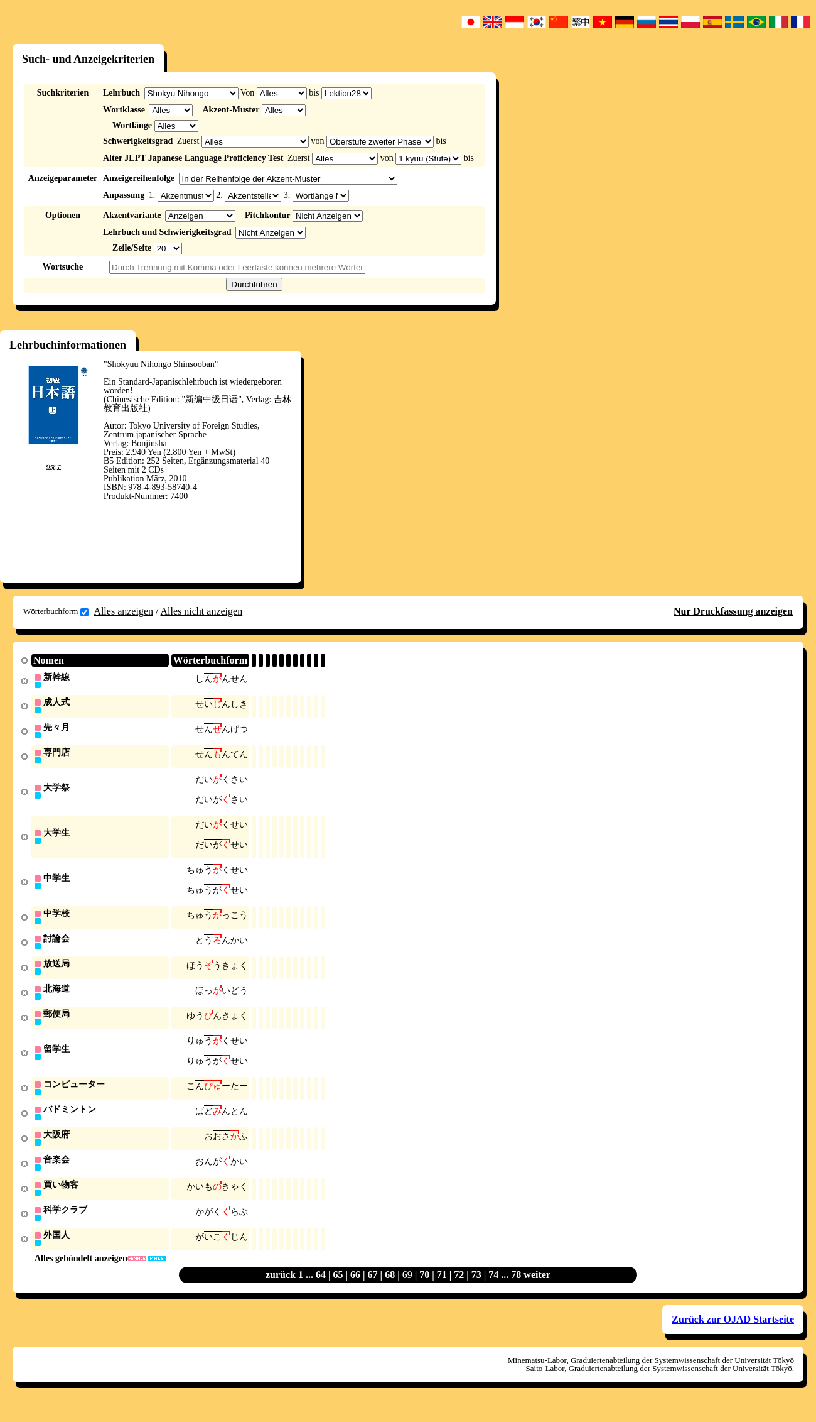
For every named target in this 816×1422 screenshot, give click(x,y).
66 (355, 1289)
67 (373, 1289)
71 (442, 1289)
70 (424, 1289)
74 (493, 1289)
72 (459, 1289)
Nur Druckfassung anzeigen (733, 611)
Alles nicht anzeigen (202, 611)
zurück (281, 1289)
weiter (536, 1289)
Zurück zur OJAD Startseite (733, 1334)
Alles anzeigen (123, 611)
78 (516, 1289)
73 (476, 1289)
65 (338, 1289)
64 (321, 1289)
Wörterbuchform (56, 611)
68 (390, 1289)
